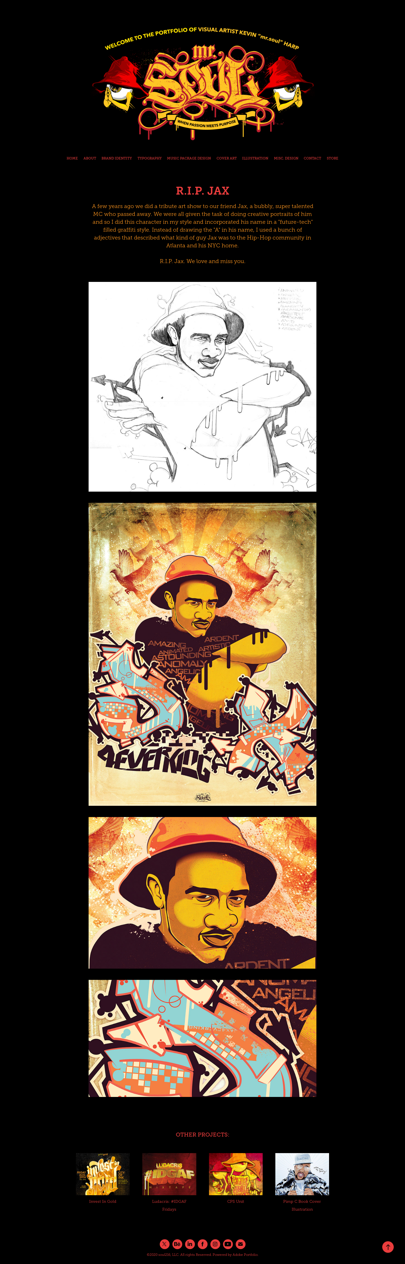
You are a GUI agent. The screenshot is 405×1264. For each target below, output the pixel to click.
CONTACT (312, 158)
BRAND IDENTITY (117, 158)
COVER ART (227, 158)
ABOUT (90, 158)
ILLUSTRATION (255, 158)
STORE (332, 158)
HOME (72, 158)
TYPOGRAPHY (150, 158)
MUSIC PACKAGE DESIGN (189, 158)
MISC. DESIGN (286, 158)
